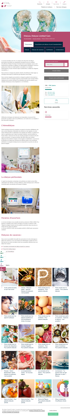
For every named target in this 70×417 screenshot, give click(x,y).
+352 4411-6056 (51, 93)
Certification (49, 50)
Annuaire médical (56, 71)
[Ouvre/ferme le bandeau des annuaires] (48, 3)
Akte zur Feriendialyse (8, 251)
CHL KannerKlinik (27, 38)
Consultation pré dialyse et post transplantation (48, 44)
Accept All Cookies (53, 414)
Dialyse (27, 50)
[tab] (28, 44)
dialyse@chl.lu (51, 95)
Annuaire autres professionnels (56, 78)
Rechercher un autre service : (51, 61)
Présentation (28, 44)
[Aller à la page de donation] (56, 3)
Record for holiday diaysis (9, 249)
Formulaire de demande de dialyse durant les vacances (16, 246)
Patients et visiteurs (46, 7)
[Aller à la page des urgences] (64, 3)
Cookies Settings (53, 410)
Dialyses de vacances (38, 50)
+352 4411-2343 (51, 92)
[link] (3, 252)
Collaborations (60, 50)
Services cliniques (61, 7)
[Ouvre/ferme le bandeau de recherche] (39, 3)
